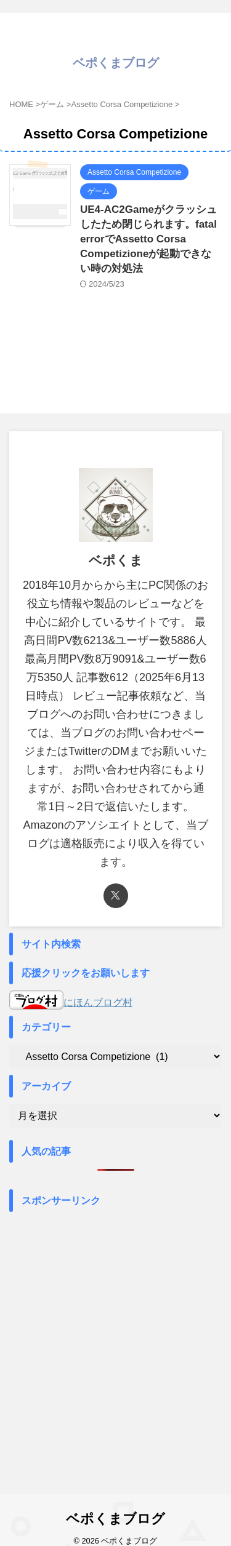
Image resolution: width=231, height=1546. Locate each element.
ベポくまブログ (116, 63)
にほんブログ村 (70, 1002)
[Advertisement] (115, 1333)
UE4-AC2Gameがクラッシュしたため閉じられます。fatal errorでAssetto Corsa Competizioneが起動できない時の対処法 (148, 239)
